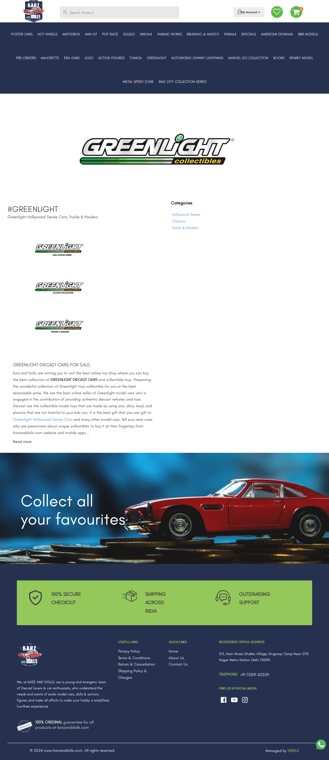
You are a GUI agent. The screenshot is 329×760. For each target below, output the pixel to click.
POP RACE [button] (110, 34)
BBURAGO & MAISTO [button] (203, 34)
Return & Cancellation (136, 664)
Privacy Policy (129, 651)
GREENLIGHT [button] (156, 58)
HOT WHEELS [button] (47, 34)
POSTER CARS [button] (22, 34)
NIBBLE (293, 750)
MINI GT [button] (91, 34)
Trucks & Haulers (185, 227)
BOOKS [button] (278, 58)
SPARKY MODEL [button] (301, 58)
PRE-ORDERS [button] (26, 58)
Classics (178, 221)
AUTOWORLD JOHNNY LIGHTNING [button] (197, 58)
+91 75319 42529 (254, 674)
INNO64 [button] (146, 34)
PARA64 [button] (230, 34)
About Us (176, 658)
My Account (248, 11)
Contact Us (178, 664)
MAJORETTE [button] (50, 58)
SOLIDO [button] (129, 34)
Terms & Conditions (134, 658)
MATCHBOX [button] (71, 34)
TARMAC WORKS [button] (169, 34)
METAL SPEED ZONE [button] (138, 82)
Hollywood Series (186, 214)
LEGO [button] (88, 58)
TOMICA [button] (135, 58)
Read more (22, 441)
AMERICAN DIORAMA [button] (277, 34)
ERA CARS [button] (71, 58)
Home (173, 651)
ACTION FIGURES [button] (111, 58)
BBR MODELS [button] (308, 34)
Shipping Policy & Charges (132, 674)
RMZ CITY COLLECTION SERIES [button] (182, 82)
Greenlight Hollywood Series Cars (43, 419)
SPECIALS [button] (248, 34)
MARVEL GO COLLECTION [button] (248, 58)
